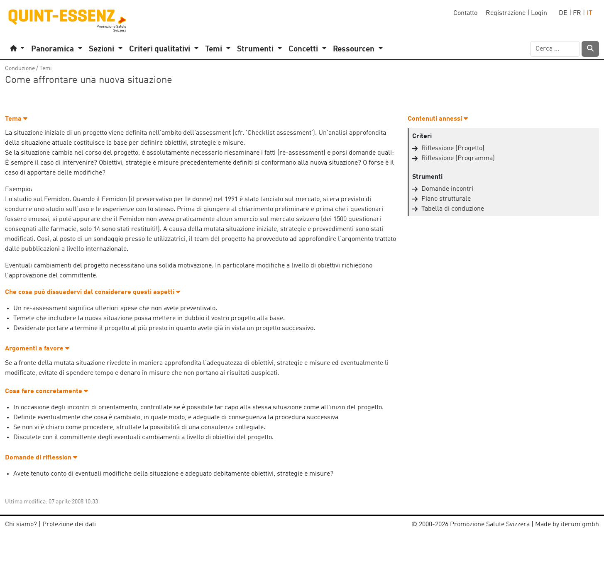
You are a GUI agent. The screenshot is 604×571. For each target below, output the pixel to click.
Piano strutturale (446, 199)
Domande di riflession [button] (41, 457)
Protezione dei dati (69, 524)
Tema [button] (16, 119)
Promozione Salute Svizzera (490, 524)
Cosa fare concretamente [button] (46, 391)
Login (539, 13)
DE (563, 13)
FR (577, 13)
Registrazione (506, 13)
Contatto (465, 13)
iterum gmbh (580, 524)
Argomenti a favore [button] (37, 348)
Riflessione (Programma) (458, 158)
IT (589, 13)
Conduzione (20, 68)
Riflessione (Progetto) (452, 148)
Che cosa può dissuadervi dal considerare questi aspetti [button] (92, 292)
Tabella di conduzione (452, 209)
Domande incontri (447, 189)
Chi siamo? (21, 524)
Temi (45, 68)
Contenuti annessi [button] (438, 119)
